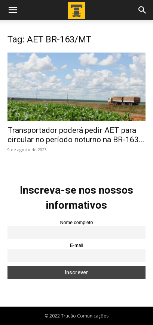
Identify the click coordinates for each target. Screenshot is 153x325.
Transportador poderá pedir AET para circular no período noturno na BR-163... (75, 135)
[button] (13, 10)
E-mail (76, 245)
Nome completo (76, 222)
